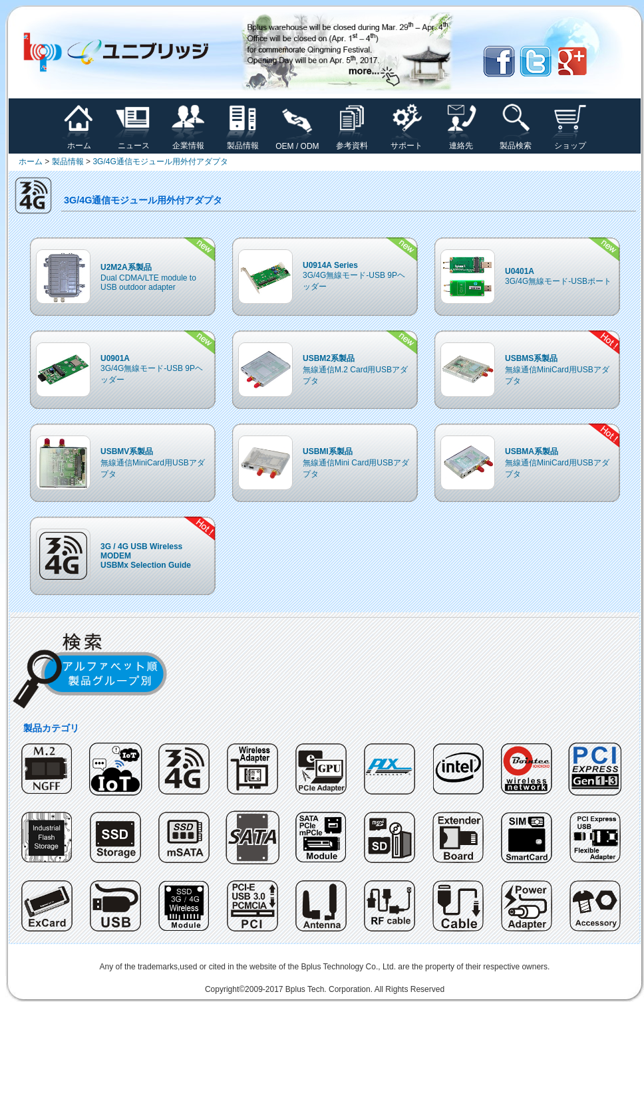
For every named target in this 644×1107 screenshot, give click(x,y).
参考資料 (352, 141)
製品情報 (243, 141)
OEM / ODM (297, 142)
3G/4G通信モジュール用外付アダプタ (160, 161)
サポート (406, 141)
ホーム (79, 141)
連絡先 (461, 141)
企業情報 (188, 141)
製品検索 (516, 141)
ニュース (134, 141)
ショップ (570, 141)
